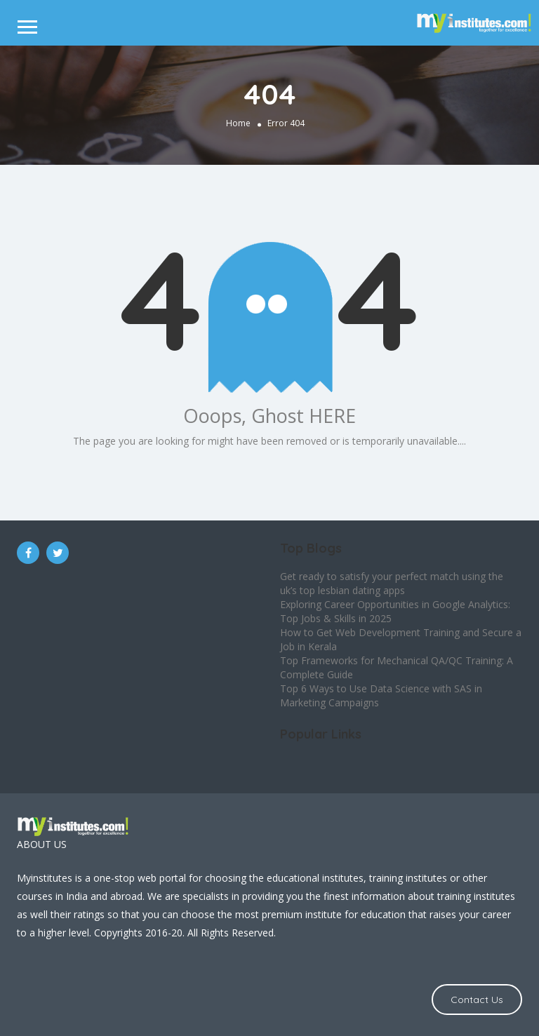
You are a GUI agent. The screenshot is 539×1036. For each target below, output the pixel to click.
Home (238, 122)
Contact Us (477, 999)
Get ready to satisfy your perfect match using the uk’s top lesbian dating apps (391, 583)
